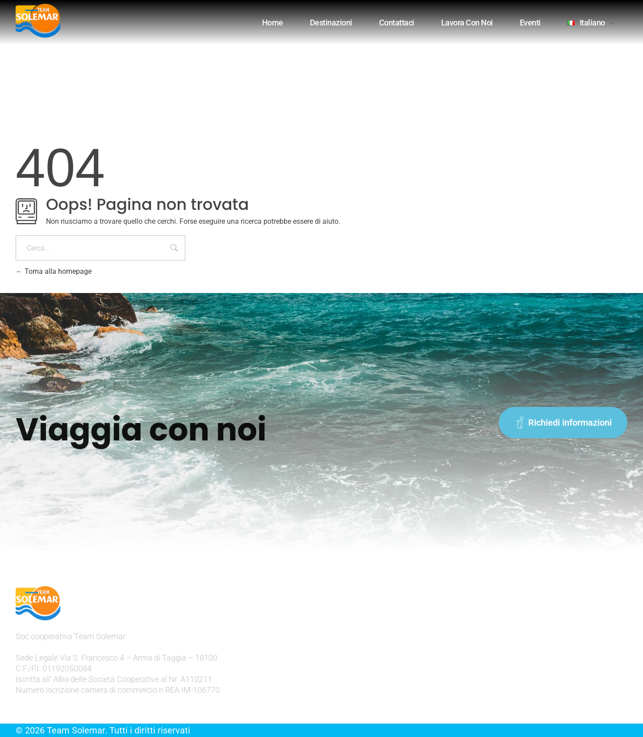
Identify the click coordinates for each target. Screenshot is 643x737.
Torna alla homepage (54, 271)
